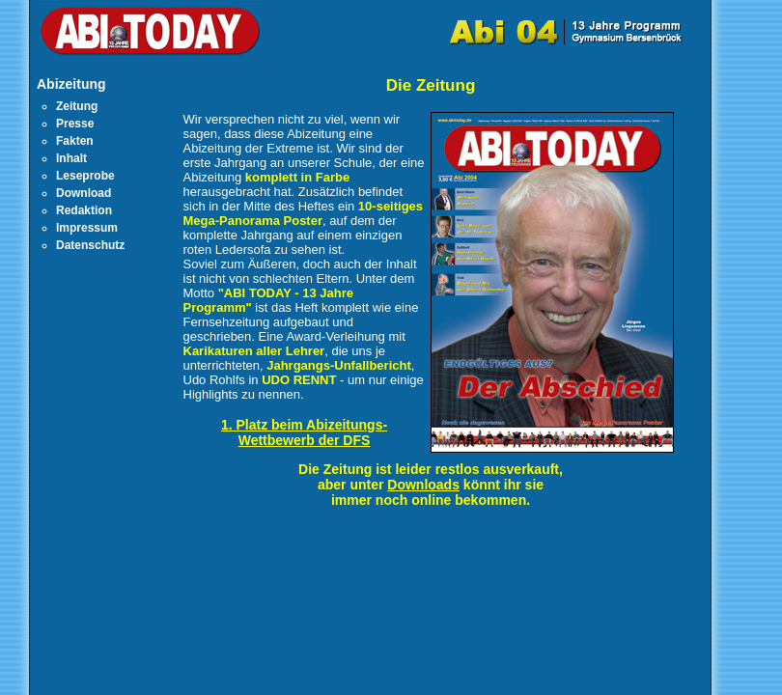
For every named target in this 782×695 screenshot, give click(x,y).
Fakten (75, 141)
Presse (75, 123)
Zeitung (77, 106)
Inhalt (71, 158)
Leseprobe (85, 175)
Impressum (87, 228)
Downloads (423, 484)
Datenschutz (90, 245)
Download (83, 193)
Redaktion (84, 210)
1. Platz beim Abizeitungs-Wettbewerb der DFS (304, 432)
